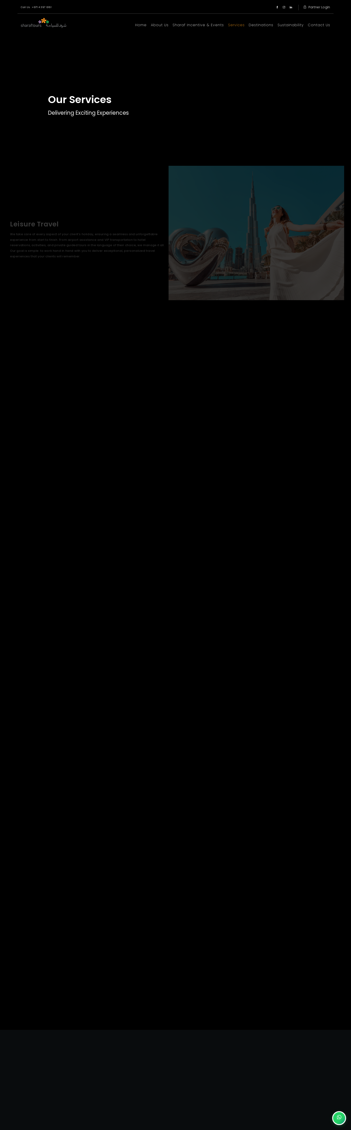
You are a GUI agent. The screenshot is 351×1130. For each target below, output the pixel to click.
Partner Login (316, 7)
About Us (160, 25)
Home (141, 25)
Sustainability (291, 25)
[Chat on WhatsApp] (339, 1118)
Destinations (261, 25)
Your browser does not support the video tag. (175, 83)
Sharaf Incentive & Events (198, 25)
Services (236, 25)
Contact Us (319, 25)
